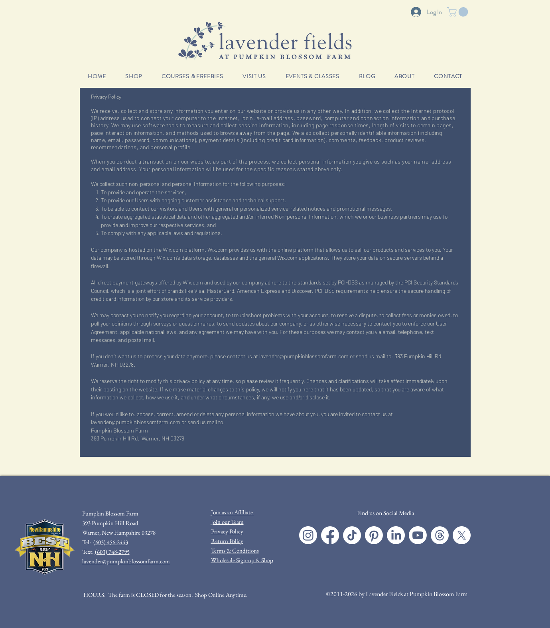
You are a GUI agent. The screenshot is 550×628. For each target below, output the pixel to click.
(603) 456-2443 (110, 542)
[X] (462, 535)
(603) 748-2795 (112, 551)
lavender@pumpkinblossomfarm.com (304, 356)
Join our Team (227, 521)
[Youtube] (418, 535)
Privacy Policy (227, 531)
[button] (458, 12)
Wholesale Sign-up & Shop (242, 560)
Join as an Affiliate (232, 512)
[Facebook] (330, 535)
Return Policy (227, 541)
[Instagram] (308, 535)
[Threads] (440, 535)
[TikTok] (352, 535)
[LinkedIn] (396, 535)
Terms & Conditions (235, 550)
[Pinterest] (374, 535)
